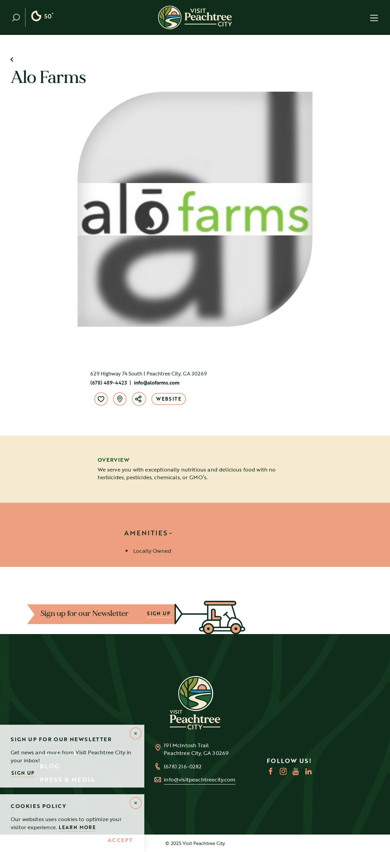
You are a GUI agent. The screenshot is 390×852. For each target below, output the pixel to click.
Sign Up (23, 773)
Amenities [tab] (146, 533)
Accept (120, 840)
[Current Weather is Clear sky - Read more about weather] (42, 17)
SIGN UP (158, 614)
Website (168, 398)
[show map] (120, 399)
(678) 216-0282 (182, 766)
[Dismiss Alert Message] (136, 803)
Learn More (77, 827)
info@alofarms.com (157, 382)
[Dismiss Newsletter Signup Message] (136, 733)
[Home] (195, 17)
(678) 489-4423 (108, 382)
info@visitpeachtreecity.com (199, 779)
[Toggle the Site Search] (19, 17)
